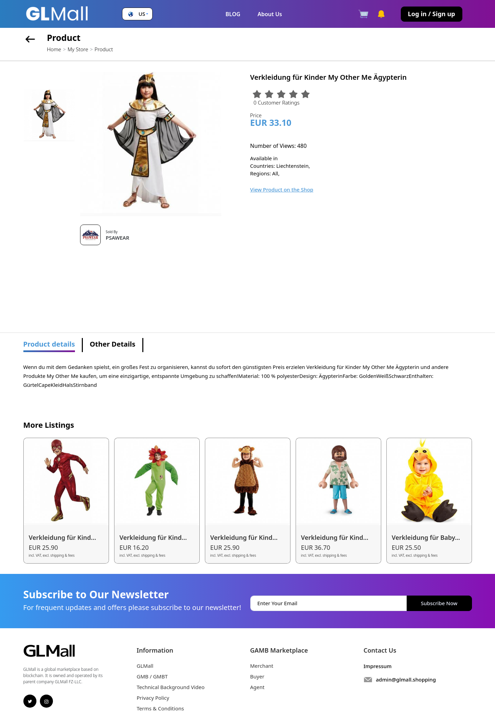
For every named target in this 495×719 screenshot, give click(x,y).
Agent (257, 687)
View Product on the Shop (282, 189)
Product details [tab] (49, 344)
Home (54, 49)
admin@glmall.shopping (406, 679)
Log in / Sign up (431, 14)
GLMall (145, 665)
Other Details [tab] (112, 344)
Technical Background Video (171, 687)
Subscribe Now (439, 603)
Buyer (257, 676)
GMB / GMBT (152, 676)
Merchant (262, 665)
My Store (77, 49)
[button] (137, 14)
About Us (269, 14)
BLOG (233, 14)
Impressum (378, 666)
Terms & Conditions (160, 708)
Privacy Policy (153, 697)
